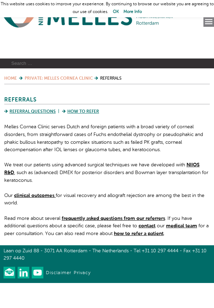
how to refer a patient (139, 258)
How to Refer (83, 137)
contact (147, 250)
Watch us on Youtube (37, 297)
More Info (132, 12)
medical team (181, 250)
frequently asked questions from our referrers (113, 243)
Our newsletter (9, 297)
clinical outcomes (35, 220)
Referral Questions (33, 137)
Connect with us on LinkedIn (23, 297)
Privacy (82, 298)
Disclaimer (58, 298)
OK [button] (116, 12)
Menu (208, 22)
